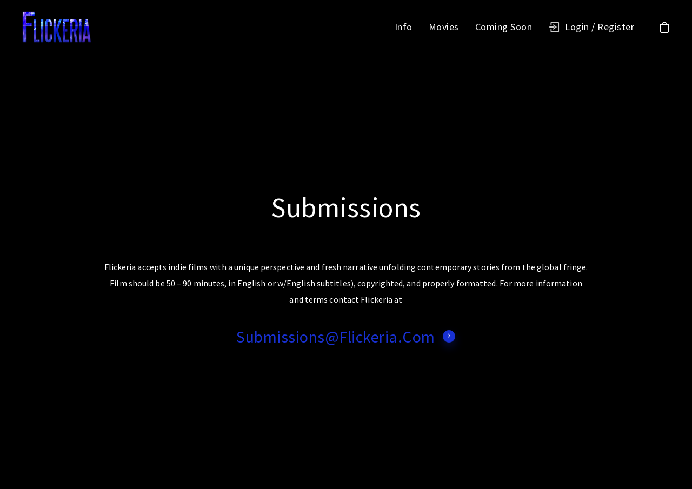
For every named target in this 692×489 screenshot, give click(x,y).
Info (403, 27)
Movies (444, 27)
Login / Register (599, 27)
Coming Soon (504, 27)
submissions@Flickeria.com (346, 336)
